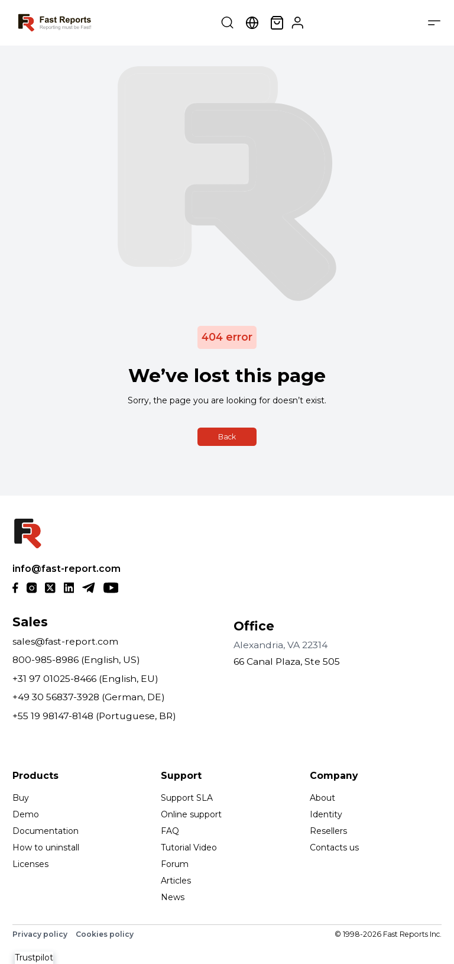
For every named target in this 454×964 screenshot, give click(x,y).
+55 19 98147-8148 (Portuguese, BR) (94, 716)
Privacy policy (39, 934)
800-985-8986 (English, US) (76, 659)
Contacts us (334, 847)
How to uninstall (45, 847)
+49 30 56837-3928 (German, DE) (88, 697)
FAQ (170, 831)
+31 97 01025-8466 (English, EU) (85, 678)
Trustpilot (34, 957)
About (322, 797)
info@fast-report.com (66, 568)
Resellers (328, 831)
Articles (176, 880)
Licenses (30, 864)
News (172, 897)
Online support (191, 814)
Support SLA (187, 797)
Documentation (45, 831)
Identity (326, 814)
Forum (175, 864)
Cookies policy (105, 934)
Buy (20, 797)
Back (227, 436)
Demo (25, 814)
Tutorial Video (189, 847)
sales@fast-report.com (65, 641)
